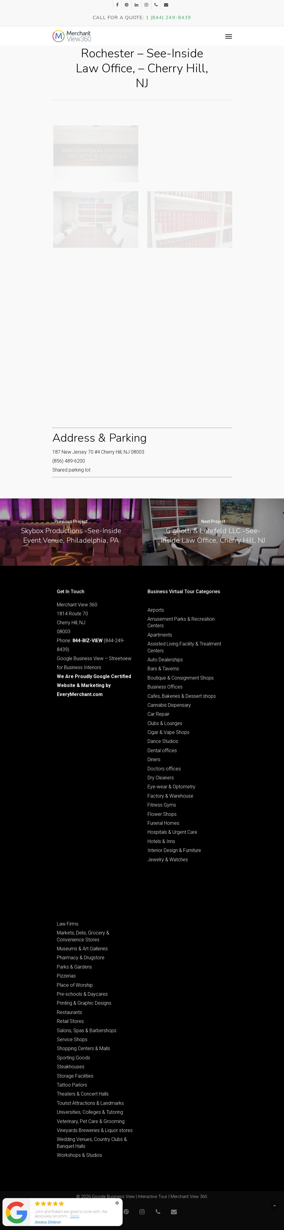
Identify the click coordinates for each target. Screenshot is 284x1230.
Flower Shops (162, 814)
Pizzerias (66, 976)
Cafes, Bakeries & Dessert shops (182, 696)
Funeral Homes (163, 823)
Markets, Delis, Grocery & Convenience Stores (83, 936)
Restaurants (69, 1012)
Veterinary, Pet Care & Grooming (90, 1121)
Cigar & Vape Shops (168, 732)
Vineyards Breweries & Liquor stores (95, 1130)
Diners (154, 759)
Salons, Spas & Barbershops (86, 1030)
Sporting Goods (73, 1058)
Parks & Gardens (74, 967)
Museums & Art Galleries (82, 948)
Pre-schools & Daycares (82, 994)
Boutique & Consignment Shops (181, 678)
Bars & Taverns (163, 668)
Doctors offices (164, 769)
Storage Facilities (75, 1076)
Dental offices (162, 750)
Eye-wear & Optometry (171, 787)
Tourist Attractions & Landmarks (90, 1103)
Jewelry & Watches (168, 859)
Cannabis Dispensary (169, 705)
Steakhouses (70, 1067)
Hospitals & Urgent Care (172, 832)
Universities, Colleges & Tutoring (90, 1112)
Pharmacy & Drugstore (80, 957)
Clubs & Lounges (165, 723)
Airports (156, 610)
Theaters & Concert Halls (83, 1094)
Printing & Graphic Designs (84, 1003)
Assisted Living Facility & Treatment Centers (184, 647)
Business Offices (165, 687)
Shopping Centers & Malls (83, 1048)
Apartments (160, 635)
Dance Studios (163, 741)
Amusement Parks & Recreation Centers (181, 622)
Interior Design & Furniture (174, 850)
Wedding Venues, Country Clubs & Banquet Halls (92, 1142)
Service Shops (72, 1039)
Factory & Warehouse (170, 796)
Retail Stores (70, 1021)
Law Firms (67, 924)
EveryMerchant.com (80, 694)
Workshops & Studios (79, 1155)
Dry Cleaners (161, 778)
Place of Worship (75, 985)
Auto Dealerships (165, 660)
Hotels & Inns (161, 841)
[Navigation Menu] (228, 36)
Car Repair (158, 714)
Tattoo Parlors (72, 1085)
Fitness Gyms (162, 805)
